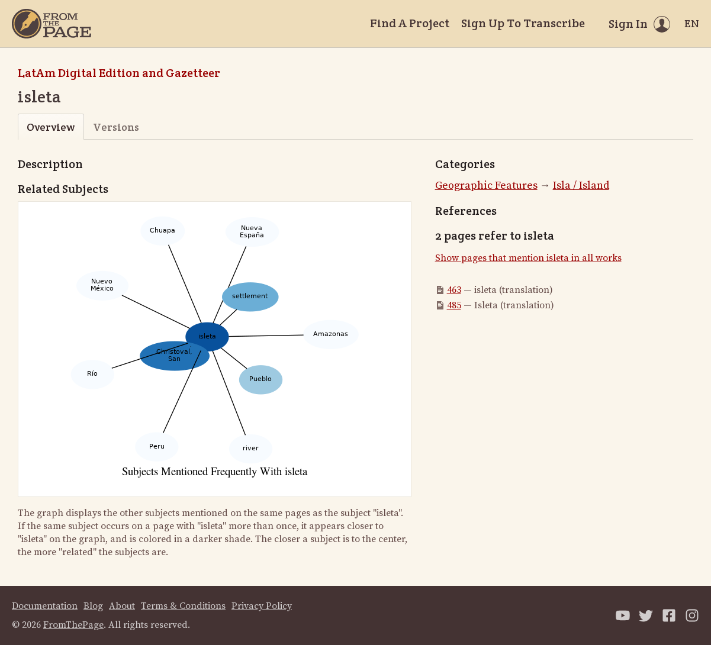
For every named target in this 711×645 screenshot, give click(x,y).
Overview (51, 127)
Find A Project (409, 23)
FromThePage (73, 625)
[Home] (51, 23)
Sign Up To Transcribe (523, 23)
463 (454, 290)
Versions (116, 127)
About (122, 606)
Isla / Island (581, 185)
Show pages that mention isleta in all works (528, 258)
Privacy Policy (261, 606)
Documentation (45, 606)
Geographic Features (486, 185)
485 (454, 305)
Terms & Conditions (183, 606)
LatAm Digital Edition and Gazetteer (119, 72)
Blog (93, 606)
